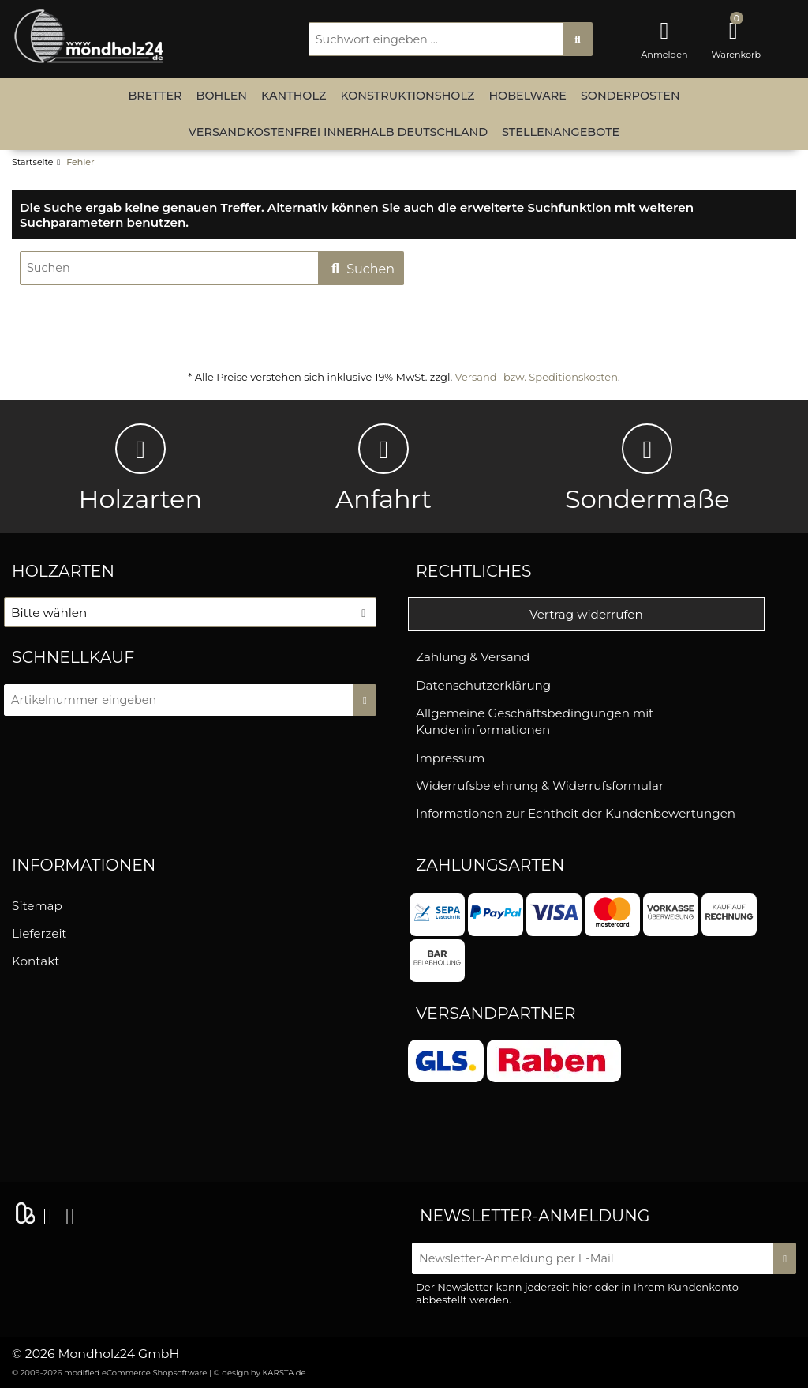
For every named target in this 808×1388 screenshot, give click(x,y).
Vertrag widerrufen (586, 614)
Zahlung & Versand (472, 656)
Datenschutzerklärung (483, 685)
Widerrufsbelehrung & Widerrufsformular (540, 785)
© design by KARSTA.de (260, 1372)
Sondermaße (647, 468)
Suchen (361, 269)
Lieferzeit (39, 933)
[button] (190, 612)
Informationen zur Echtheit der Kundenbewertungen (575, 813)
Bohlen (222, 95)
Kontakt (35, 961)
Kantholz (293, 95)
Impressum (450, 757)
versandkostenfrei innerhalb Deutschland (338, 132)
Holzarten (140, 468)
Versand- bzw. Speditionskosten (536, 377)
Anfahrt (383, 468)
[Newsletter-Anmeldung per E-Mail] (594, 1258)
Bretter (154, 95)
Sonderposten (630, 95)
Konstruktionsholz (407, 95)
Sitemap (37, 905)
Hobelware (527, 95)
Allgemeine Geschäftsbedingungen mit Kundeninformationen (534, 721)
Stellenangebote (560, 132)
